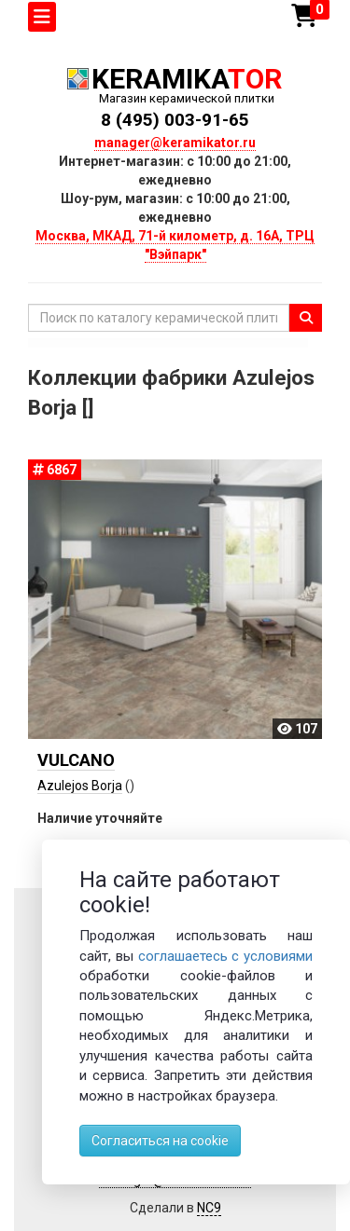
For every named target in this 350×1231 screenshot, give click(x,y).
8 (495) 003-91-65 (175, 119)
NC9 (209, 1207)
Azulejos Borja (79, 785)
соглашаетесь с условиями (226, 956)
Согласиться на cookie (160, 1140)
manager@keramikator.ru (175, 142)
